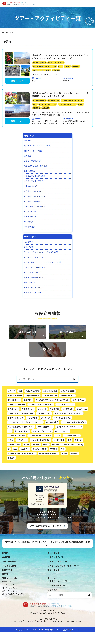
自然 (62, 459)
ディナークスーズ (44, 423)
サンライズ (54, 419)
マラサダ (11, 401)
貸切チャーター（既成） (48, 463)
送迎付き (74, 463)
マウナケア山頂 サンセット (40, 446)
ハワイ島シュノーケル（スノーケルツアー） (25, 432)
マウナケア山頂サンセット (34, 191)
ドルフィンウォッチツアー (34, 257)
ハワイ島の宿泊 (52, 432)
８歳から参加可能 (67, 405)
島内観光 (27, 155)
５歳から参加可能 (15, 405)
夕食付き (78, 450)
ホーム (4, 32)
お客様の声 (52, 589)
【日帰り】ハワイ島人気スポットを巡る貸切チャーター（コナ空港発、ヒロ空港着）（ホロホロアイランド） (60, 57)
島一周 (26, 454)
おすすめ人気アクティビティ (13, 594)
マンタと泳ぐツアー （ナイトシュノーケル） (43, 262)
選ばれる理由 (53, 552)
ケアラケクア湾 (30, 216)
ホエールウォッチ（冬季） (34, 277)
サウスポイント (30, 211)
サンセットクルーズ (32, 272)
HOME (5, 552)
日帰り (45, 454)
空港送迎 (27, 140)
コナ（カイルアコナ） (65, 414)
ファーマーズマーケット (42, 441)
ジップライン (29, 282)
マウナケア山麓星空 (32, 201)
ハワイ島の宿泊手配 (56, 585)
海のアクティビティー (10, 591)
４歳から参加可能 (68, 401)
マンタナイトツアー (71, 446)
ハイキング (45, 428)
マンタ (57, 446)
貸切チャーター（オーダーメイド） (38, 145)
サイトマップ (53, 569)
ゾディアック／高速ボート (34, 267)
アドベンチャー (14, 410)
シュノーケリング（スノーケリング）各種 (41, 252)
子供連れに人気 (14, 454)
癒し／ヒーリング (40, 459)
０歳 (20, 401)
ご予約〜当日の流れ (56, 557)
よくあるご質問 (9, 565)
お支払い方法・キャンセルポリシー (63, 565)
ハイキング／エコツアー (33, 287)
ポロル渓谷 (28, 221)
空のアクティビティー (10, 584)
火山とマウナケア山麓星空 (34, 206)
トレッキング (32, 428)
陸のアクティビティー (10, 587)
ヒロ (9, 441)
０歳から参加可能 (32, 401)
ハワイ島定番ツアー (45, 437)
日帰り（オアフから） (33, 161)
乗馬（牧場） (29, 247)
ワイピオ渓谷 (29, 226)
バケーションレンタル (62, 428)
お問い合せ (7, 569)
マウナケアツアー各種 (16, 446)
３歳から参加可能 (50, 401)
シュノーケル (82, 419)
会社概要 (6, 557)
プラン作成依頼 (9, 561)
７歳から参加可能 (50, 405)
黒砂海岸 (11, 468)
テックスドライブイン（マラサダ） (68, 423)
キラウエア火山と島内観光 (34, 176)
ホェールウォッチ (62, 441)
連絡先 (5, 574)
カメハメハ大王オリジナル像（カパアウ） (52, 410)
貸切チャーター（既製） (34, 150)
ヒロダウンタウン (22, 441)
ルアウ (10, 450)
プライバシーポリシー (57, 561)
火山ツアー (24, 459)
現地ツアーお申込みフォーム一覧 (57, 580)
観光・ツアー (7, 581)
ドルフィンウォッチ (15, 428)
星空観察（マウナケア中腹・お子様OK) (67, 454)
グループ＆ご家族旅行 (16, 414)
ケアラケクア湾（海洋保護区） (41, 414)
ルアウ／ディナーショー (33, 292)
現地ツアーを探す (10, 578)
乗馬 (69, 450)
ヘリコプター (29, 242)
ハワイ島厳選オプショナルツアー (21, 437)
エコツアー (28, 410)
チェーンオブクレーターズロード (21, 423)
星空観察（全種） (31, 186)
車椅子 (64, 463)
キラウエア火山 (78, 410)
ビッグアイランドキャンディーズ (69, 437)
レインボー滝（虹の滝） (40, 450)
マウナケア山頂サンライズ (34, 196)
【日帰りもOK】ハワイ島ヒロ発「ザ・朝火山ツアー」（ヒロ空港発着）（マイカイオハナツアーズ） (60, 95)
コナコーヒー (13, 419)
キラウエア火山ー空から (34, 181)
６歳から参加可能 (32, 405)
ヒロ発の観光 (29, 171)
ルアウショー (22, 450)
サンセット (42, 419)
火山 (15, 459)
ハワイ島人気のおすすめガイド (74, 432)
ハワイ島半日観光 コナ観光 (35, 166)
